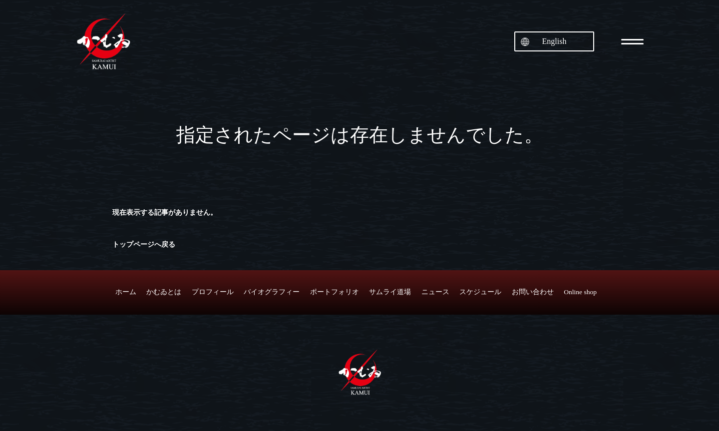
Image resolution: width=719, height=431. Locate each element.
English (554, 41)
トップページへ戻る (143, 244)
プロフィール (213, 292)
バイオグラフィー (272, 292)
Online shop (580, 292)
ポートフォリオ (334, 292)
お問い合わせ (533, 292)
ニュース (435, 292)
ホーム (125, 292)
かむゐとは (163, 292)
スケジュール (480, 292)
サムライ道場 (390, 292)
